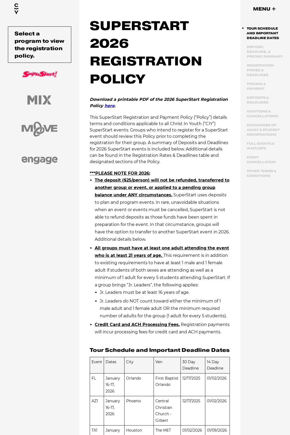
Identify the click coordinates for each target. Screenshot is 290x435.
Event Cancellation (261, 159)
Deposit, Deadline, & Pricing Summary (265, 51)
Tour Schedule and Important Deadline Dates (263, 33)
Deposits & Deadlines (258, 100)
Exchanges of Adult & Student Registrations (263, 129)
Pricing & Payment (256, 86)
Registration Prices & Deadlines (260, 70)
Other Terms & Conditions (261, 173)
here (109, 105)
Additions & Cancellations (262, 113)
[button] (264, 9)
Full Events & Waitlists (260, 145)
